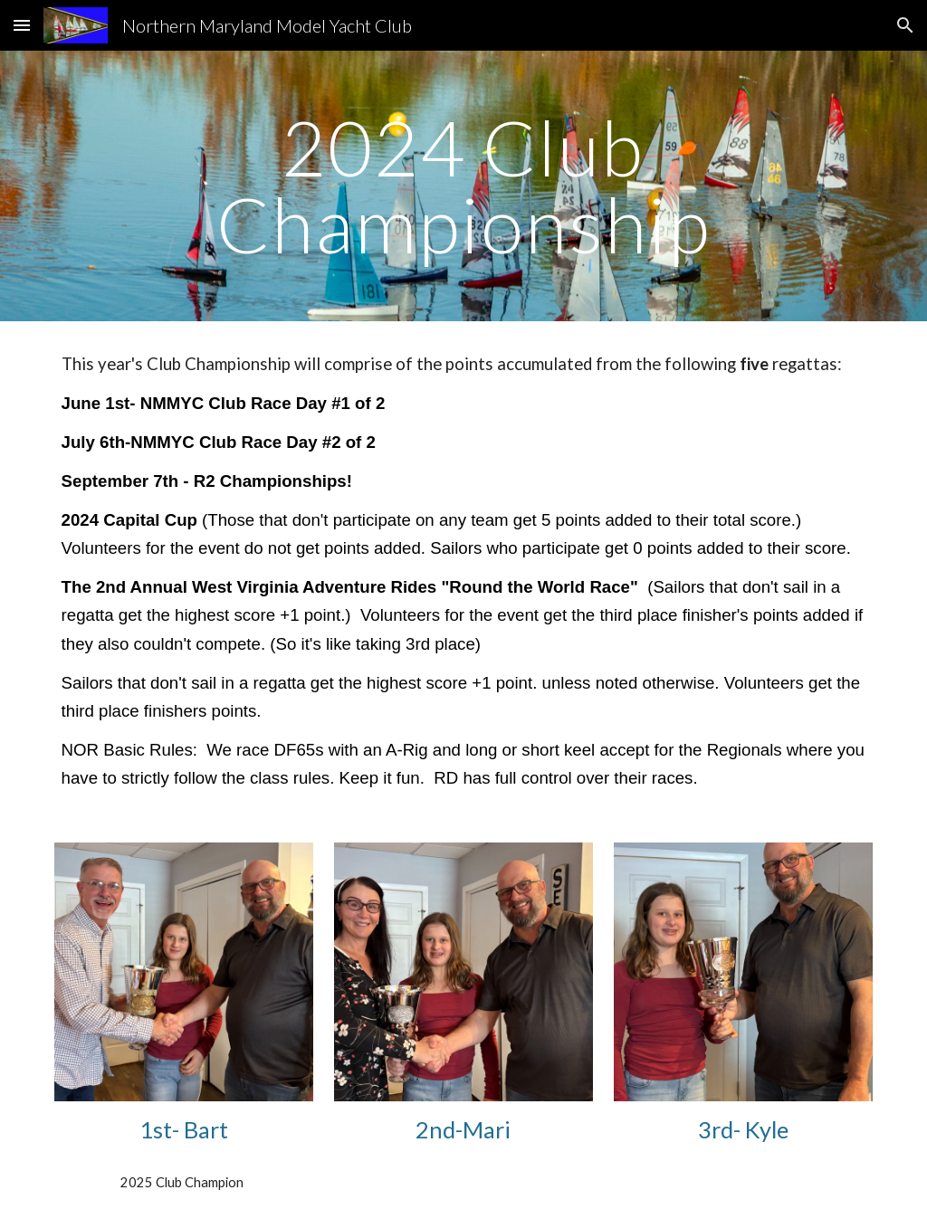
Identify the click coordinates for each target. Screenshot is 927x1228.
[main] (463, 186)
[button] (21, 25)
